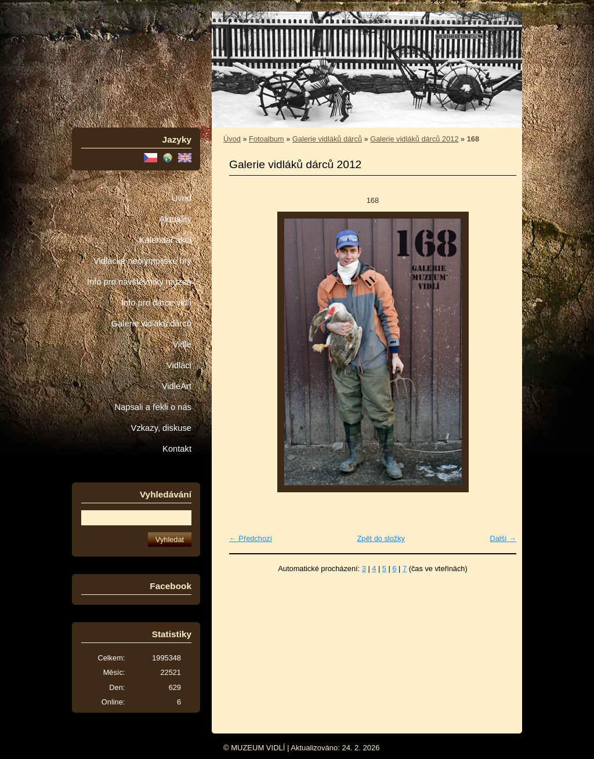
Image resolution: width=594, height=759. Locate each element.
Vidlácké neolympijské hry (142, 261)
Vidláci (178, 365)
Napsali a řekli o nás (152, 407)
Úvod (181, 198)
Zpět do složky (381, 538)
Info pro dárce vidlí (156, 302)
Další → (503, 538)
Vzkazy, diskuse (161, 428)
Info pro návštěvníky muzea (139, 281)
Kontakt (176, 448)
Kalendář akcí (165, 240)
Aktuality (175, 219)
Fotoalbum (266, 139)
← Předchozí (250, 538)
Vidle (182, 344)
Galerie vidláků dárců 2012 (414, 139)
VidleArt (176, 386)
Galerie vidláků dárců (151, 323)
